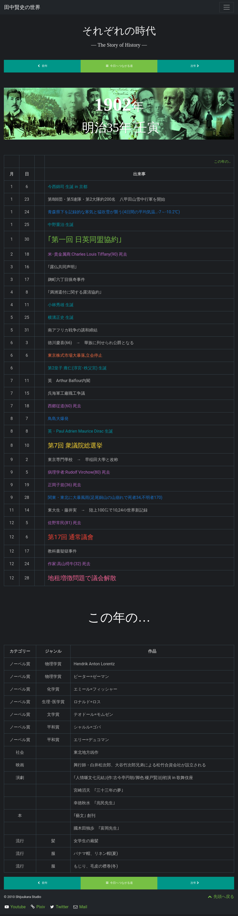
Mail (83, 908)
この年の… (221, 161)
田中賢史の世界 (22, 7)
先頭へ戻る (220, 898)
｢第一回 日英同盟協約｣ (90, 240)
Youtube (18, 908)
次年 (195, 66)
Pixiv (40, 908)
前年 (42, 66)
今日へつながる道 (119, 66)
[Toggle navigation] (226, 7)
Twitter (62, 908)
